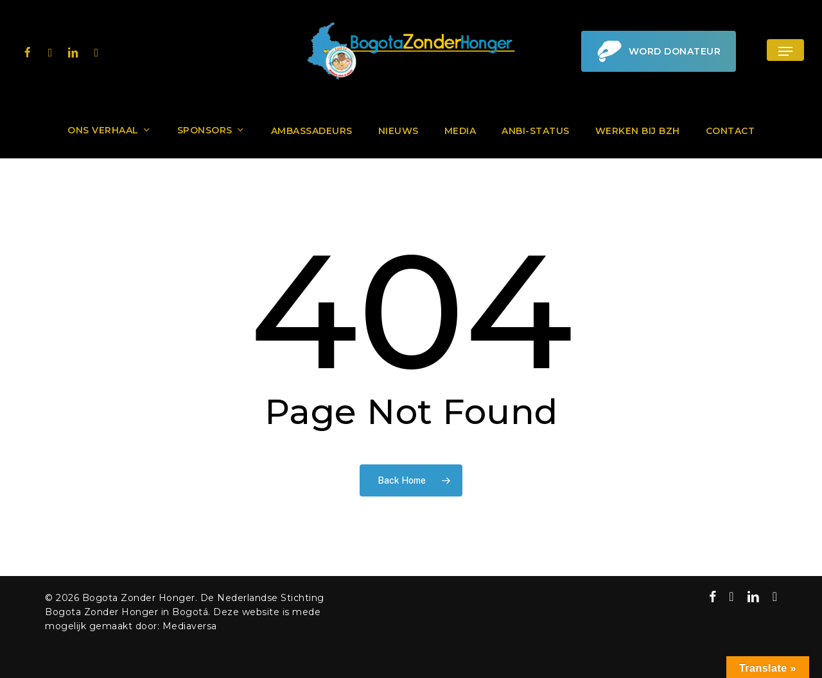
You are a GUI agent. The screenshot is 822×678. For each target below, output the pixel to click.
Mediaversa (189, 626)
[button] (785, 51)
